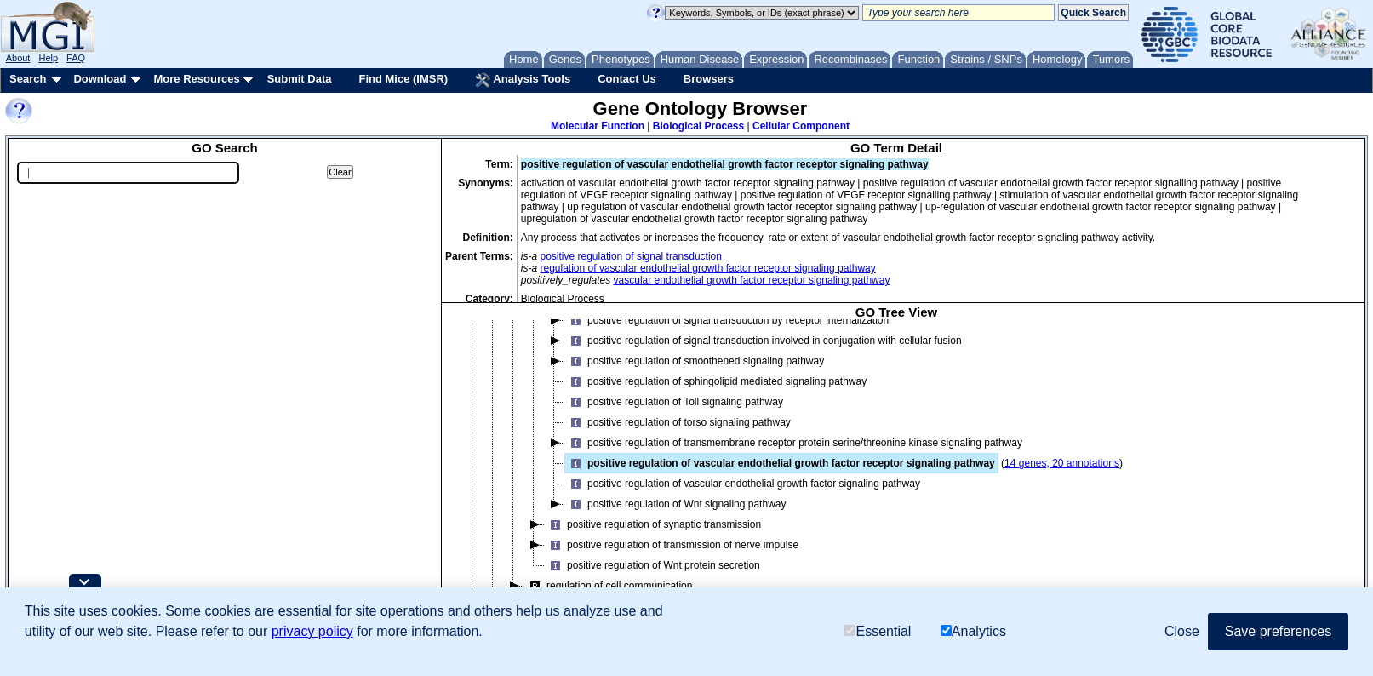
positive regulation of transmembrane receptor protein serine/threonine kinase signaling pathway (793, 443)
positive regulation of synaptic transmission (653, 524)
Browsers (709, 78)
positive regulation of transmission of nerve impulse (671, 545)
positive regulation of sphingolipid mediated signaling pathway (716, 381)
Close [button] (1181, 631)
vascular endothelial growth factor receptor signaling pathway (752, 280)
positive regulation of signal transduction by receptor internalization (727, 320)
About (18, 58)
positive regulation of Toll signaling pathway (674, 402)
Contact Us (627, 78)
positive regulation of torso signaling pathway (678, 422)
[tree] (896, 473)
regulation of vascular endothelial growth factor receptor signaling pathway (708, 268)
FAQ (75, 58)
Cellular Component (801, 126)
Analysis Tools (522, 80)
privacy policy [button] (312, 631)
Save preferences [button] (1278, 631)
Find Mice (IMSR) (403, 78)
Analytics (973, 631)
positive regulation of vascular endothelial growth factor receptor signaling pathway (780, 463)
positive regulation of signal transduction (631, 256)
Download (99, 78)
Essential (877, 631)
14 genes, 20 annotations (1061, 463)
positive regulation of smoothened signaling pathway (694, 361)
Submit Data (299, 78)
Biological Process (698, 126)
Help (48, 58)
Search (27, 78)
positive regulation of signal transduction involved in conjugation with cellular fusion (763, 340)
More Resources (196, 78)
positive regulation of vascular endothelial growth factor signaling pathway (742, 483)
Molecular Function (597, 126)
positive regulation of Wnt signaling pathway (675, 504)
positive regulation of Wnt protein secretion (652, 565)
